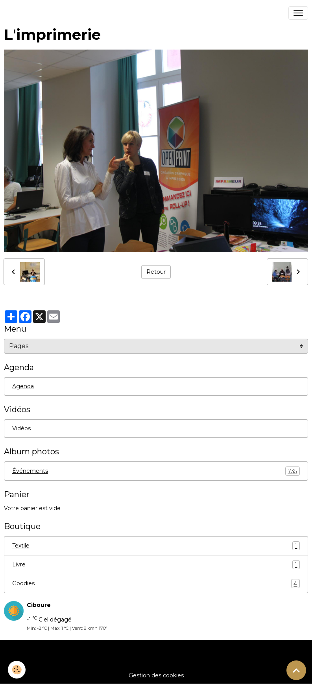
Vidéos (21, 428)
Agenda (23, 386)
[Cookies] (17, 670)
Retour (156, 271)
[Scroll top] (296, 670)
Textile (156, 545)
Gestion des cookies (156, 675)
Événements (156, 471)
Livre (156, 564)
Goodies (156, 583)
